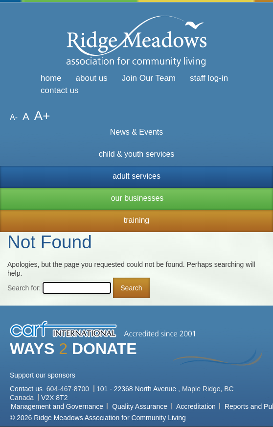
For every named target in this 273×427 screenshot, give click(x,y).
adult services (136, 176)
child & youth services (137, 154)
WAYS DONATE (73, 348)
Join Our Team (149, 78)
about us (92, 78)
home (51, 78)
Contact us (27, 389)
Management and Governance (57, 406)
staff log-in (209, 78)
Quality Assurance (139, 406)
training (136, 220)
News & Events (136, 132)
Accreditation (196, 406)
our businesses (137, 198)
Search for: (24, 288)
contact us (60, 90)
